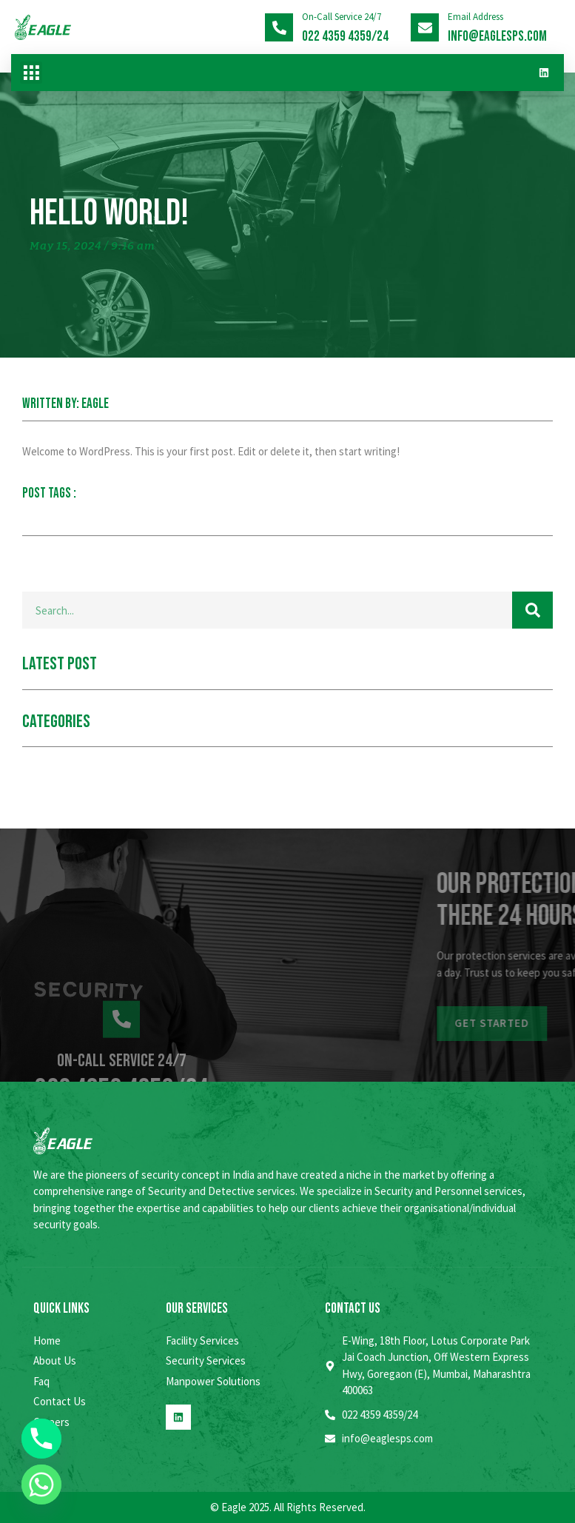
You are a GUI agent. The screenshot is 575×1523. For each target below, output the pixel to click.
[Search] (532, 610)
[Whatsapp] (41, 1484)
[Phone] (41, 1439)
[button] (31, 72)
